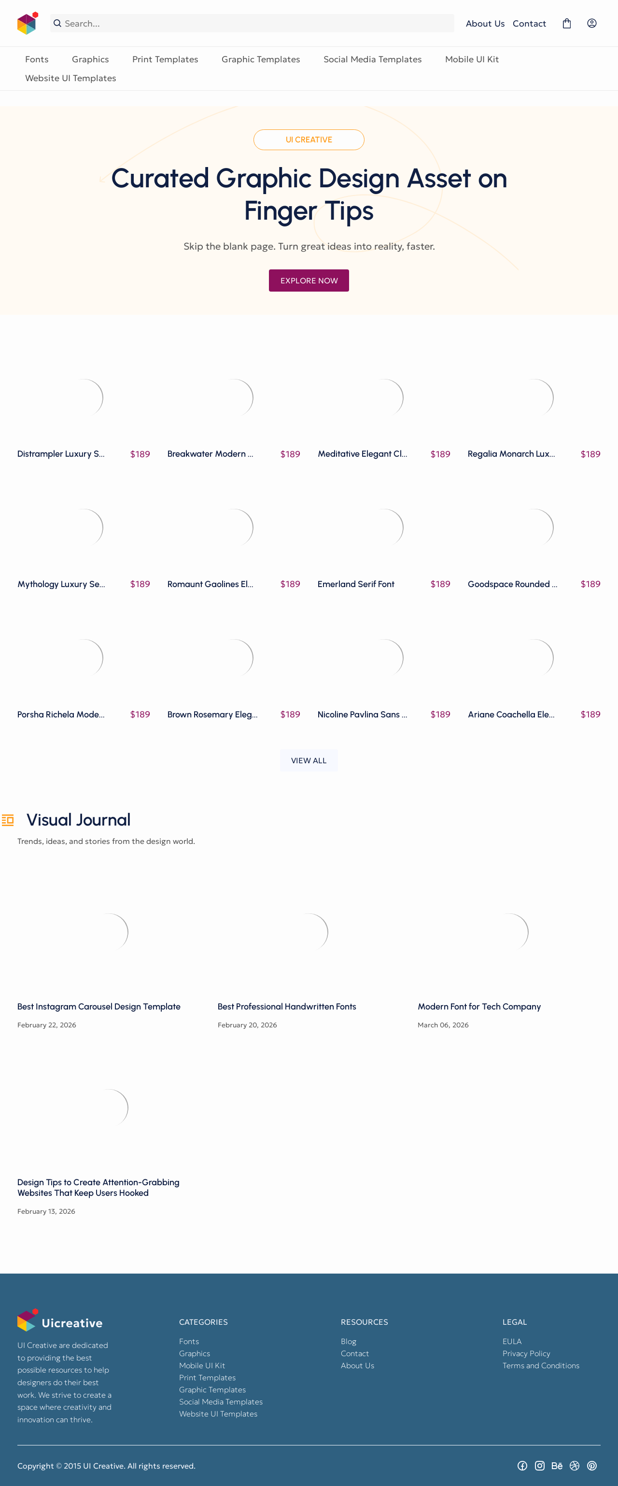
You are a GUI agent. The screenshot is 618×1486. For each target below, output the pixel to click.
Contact (530, 23)
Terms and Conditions (541, 1365)
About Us (485, 23)
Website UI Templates (70, 78)
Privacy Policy (526, 1353)
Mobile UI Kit (472, 59)
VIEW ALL (309, 760)
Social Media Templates (372, 59)
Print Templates (165, 59)
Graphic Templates (261, 59)
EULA (512, 1341)
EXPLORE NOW (309, 280)
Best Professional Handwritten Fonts (309, 932)
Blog (348, 1341)
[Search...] (258, 23)
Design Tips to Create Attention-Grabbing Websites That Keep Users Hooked (108, 1107)
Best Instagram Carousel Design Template (108, 932)
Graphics (90, 59)
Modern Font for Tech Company (509, 932)
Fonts (37, 59)
